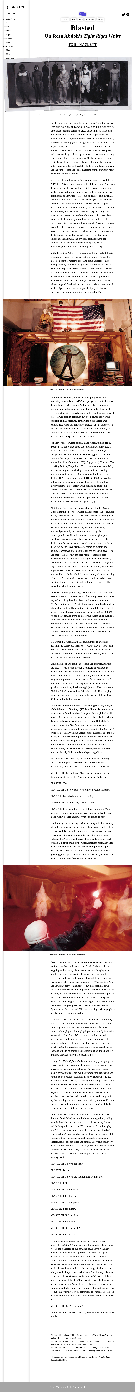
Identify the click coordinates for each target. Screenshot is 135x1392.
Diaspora (65, 19)
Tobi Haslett (83, 44)
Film (8, 50)
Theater (82, 14)
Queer (73, 19)
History (9, 38)
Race (81, 19)
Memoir (9, 42)
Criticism (9, 46)
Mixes (8, 54)
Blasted (83, 28)
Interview (9, 23)
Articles (10, 14)
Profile (8, 31)
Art (7, 27)
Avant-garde (90, 19)
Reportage (10, 35)
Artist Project (11, 19)
